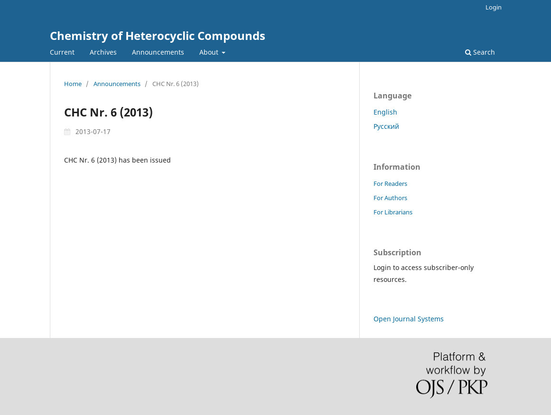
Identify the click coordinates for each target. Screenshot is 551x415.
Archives (103, 52)
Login (494, 7)
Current (62, 52)
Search (480, 52)
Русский (386, 126)
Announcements (158, 52)
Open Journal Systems (409, 318)
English (385, 111)
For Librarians (393, 212)
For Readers (390, 183)
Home (73, 83)
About (209, 52)
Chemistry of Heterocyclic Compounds (157, 35)
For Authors (390, 197)
